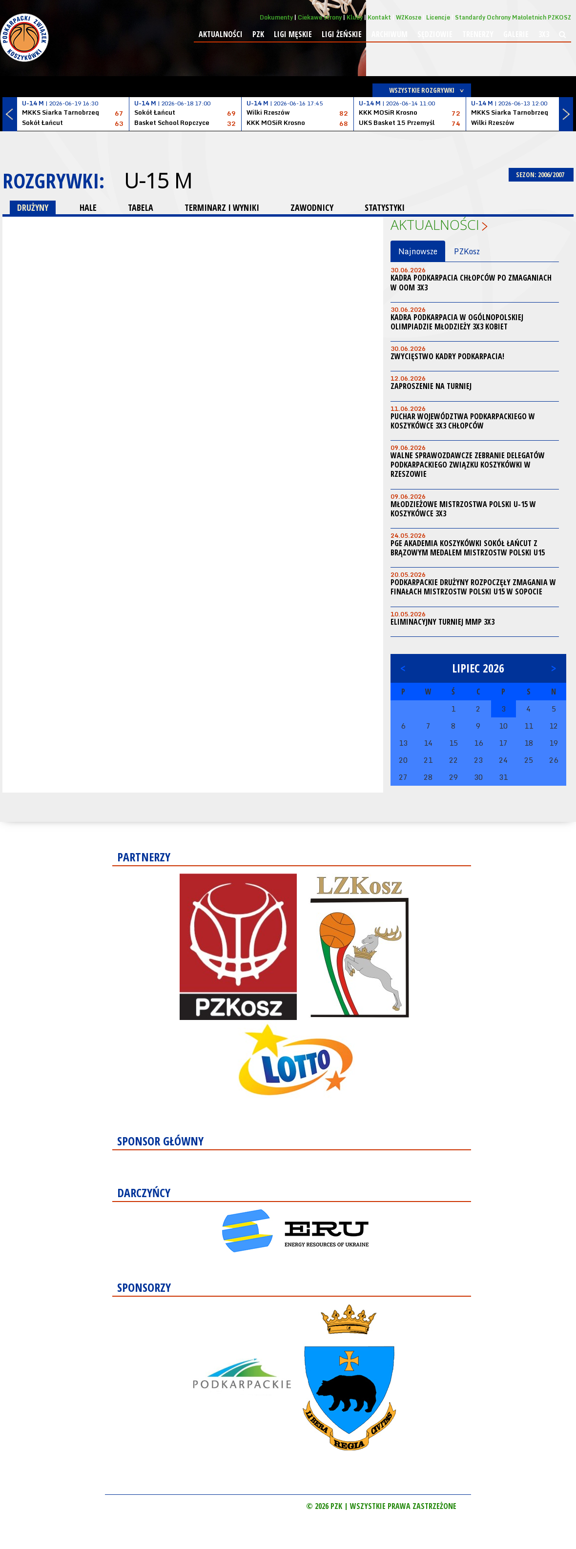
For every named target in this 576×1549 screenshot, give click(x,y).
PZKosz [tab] (467, 251)
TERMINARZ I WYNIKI (222, 207)
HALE (88, 207)
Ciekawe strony (320, 17)
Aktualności (221, 34)
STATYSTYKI (385, 207)
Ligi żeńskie (342, 34)
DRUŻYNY (32, 207)
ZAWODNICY (311, 207)
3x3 (543, 34)
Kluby (355, 17)
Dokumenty (276, 17)
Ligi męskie (293, 34)
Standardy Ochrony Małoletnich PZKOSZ (513, 17)
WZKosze (408, 17)
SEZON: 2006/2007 (541, 174)
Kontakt (379, 17)
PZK (258, 34)
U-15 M (158, 180)
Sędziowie (435, 34)
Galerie (516, 34)
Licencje (438, 17)
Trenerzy (478, 34)
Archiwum (389, 34)
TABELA (140, 207)
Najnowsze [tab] (417, 251)
